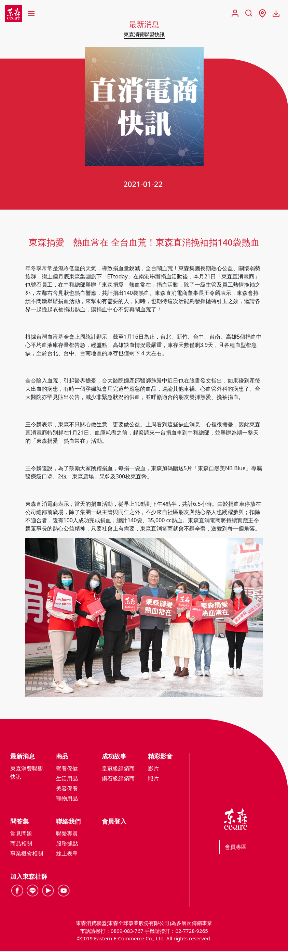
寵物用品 (67, 799)
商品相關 (21, 844)
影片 (153, 769)
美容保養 (67, 789)
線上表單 (67, 854)
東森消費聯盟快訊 (144, 34)
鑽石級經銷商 (118, 779)
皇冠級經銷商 (118, 769)
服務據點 (67, 844)
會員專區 (236, 847)
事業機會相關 (26, 854)
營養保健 (67, 769)
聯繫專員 (67, 834)
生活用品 (67, 779)
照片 (153, 779)
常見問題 (21, 834)
